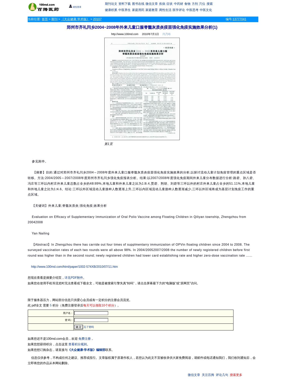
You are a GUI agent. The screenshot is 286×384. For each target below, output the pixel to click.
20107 (97, 19)
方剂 (195, 3)
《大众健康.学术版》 (75, 19)
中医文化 (206, 10)
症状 (169, 3)
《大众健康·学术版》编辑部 (86, 349)
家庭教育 (151, 10)
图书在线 (138, 3)
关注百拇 (208, 374)
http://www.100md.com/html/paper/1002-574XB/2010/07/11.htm (74, 266)
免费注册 (84, 338)
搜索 (210, 3)
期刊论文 (111, 3)
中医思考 (192, 10)
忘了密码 (89, 326)
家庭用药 (138, 10)
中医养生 (124, 10)
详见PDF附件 (74, 277)
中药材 (178, 3)
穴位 (202, 3)
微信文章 (151, 3)
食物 (187, 3)
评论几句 (222, 374)
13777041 (239, 19)
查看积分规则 (77, 344)
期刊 (54, 19)
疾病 (162, 3)
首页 (45, 19)
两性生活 (165, 10)
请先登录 (75, 7)
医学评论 (179, 10)
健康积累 (111, 10)
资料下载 (124, 3)
